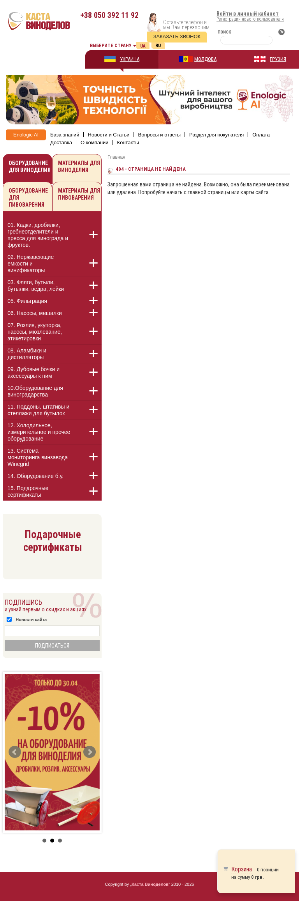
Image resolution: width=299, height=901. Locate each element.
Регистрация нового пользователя (250, 19)
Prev (15, 752)
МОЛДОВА (205, 59)
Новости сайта (31, 619)
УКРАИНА (129, 59)
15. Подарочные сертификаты (27, 491)
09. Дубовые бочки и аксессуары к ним (33, 372)
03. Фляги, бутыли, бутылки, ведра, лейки (35, 285)
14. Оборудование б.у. (35, 476)
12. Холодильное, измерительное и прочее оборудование (38, 432)
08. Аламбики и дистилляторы (26, 353)
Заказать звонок (177, 36)
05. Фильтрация (27, 301)
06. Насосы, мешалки (34, 313)
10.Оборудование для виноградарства (35, 391)
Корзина (241, 869)
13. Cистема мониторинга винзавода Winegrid (37, 457)
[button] (89, 235)
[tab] (52, 236)
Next (89, 752)
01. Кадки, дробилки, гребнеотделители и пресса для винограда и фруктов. (37, 235)
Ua (143, 46)
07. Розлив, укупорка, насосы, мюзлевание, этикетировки (34, 332)
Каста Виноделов (150, 884)
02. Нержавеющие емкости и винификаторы (30, 263)
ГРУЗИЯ (278, 59)
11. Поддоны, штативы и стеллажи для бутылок (38, 410)
